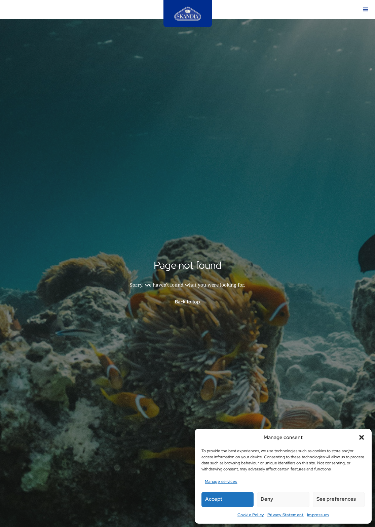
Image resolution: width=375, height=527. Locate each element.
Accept (213, 499)
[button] (361, 437)
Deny (267, 499)
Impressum (318, 515)
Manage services (221, 481)
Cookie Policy (250, 515)
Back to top (187, 302)
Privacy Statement (285, 515)
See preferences (336, 499)
